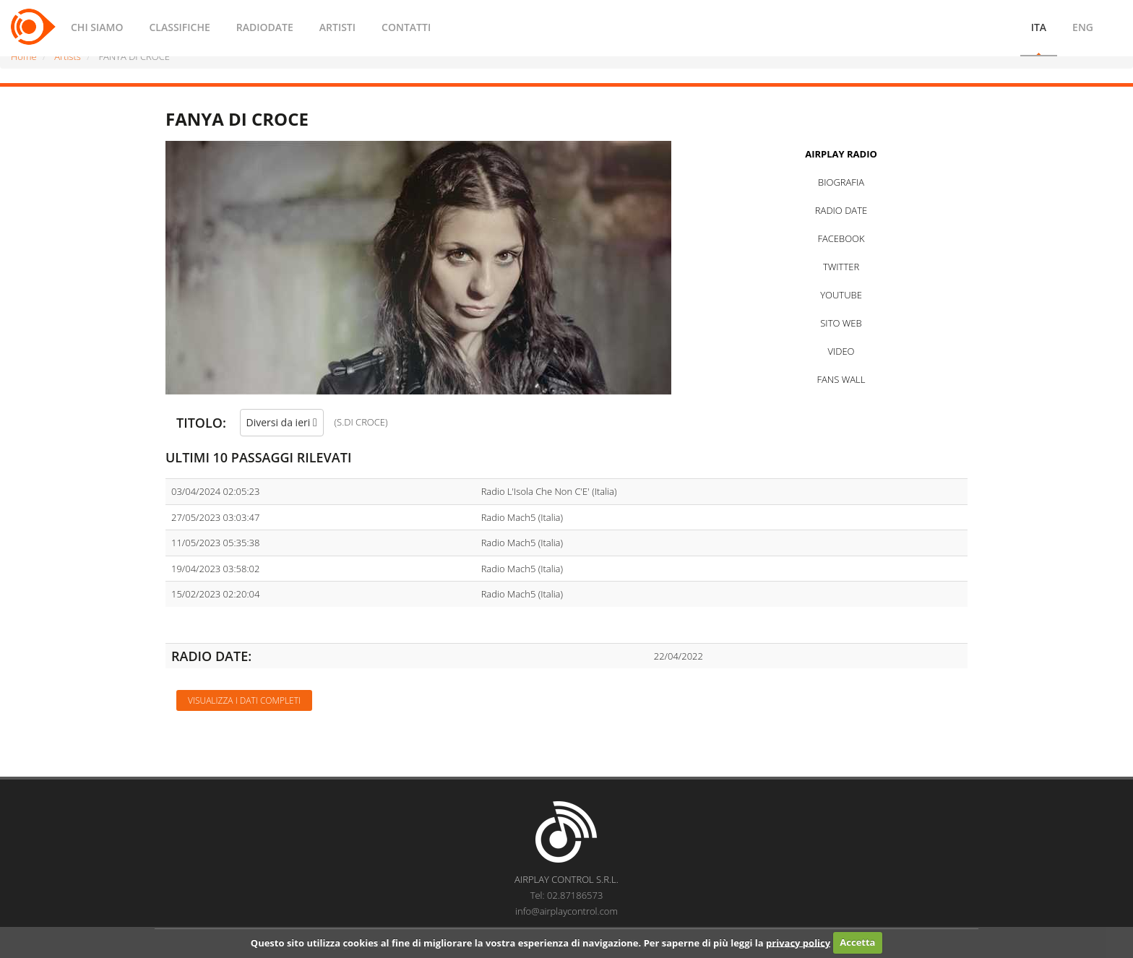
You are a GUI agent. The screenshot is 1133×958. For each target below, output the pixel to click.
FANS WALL (841, 379)
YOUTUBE (841, 294)
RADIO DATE (841, 210)
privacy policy (798, 942)
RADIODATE (264, 27)
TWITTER (841, 266)
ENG (1082, 27)
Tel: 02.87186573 (566, 895)
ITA (1038, 27)
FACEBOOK (840, 238)
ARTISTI (337, 27)
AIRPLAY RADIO (841, 153)
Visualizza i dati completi (244, 700)
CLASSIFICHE (179, 27)
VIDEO (840, 351)
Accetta (857, 942)
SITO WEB (840, 322)
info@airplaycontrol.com (566, 911)
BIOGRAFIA (841, 182)
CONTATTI (406, 27)
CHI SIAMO (97, 27)
